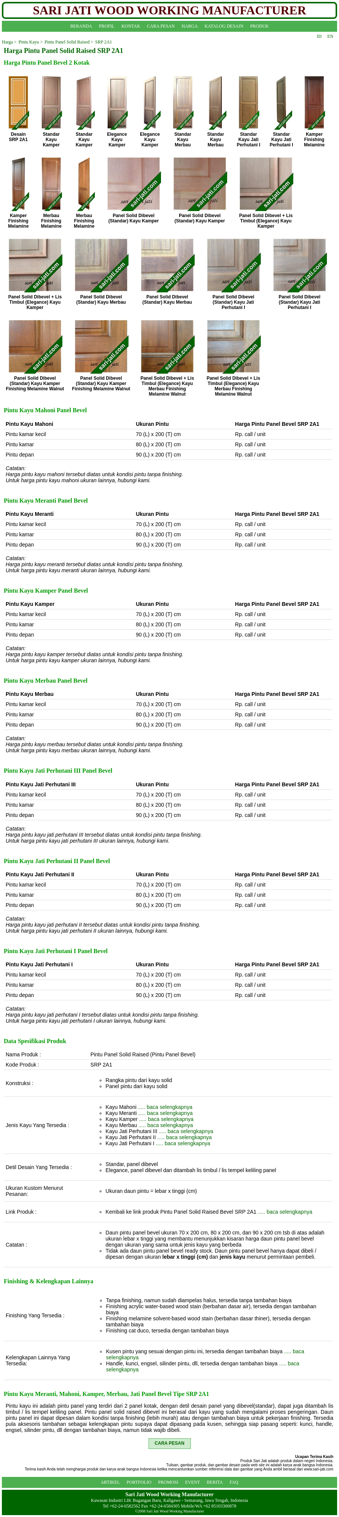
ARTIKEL (110, 1482)
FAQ (233, 1482)
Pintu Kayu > (31, 42)
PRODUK (259, 26)
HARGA (190, 26)
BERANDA (81, 26)
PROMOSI (168, 1482)
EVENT (192, 1482)
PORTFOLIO (139, 1482)
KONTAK (130, 26)
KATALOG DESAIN (223, 26)
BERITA (215, 1482)
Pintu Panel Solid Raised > (69, 42)
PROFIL (107, 26)
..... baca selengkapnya (165, 1107)
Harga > (9, 42)
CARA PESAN (161, 26)
